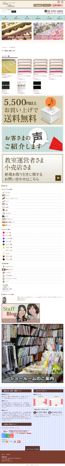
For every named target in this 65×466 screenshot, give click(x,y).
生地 (7, 204)
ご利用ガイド (16, 18)
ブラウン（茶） (9, 256)
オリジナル (8, 213)
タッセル (8, 192)
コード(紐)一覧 (12, 47)
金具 (7, 210)
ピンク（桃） (9, 235)
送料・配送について (9, 398)
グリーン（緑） (9, 244)
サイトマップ (6, 291)
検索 (14, 11)
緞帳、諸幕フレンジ (10, 222)
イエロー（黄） (9, 247)
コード (7, 201)
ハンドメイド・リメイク (11, 278)
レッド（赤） (9, 232)
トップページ (4, 47)
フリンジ (8, 195)
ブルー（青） (9, 241)
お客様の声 (37, 18)
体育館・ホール (9, 269)
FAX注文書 (5, 285)
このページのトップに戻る (32, 449)
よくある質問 (49, 18)
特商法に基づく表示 (7, 289)
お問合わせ (59, 18)
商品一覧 (27, 18)
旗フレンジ (8, 225)
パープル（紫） (9, 238)
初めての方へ (5, 18)
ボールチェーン (9, 219)
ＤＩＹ (7, 281)
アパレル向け (9, 275)
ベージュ (8, 253)
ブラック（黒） (9, 259)
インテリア (8, 272)
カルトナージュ (9, 266)
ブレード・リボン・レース (12, 198)
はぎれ (7, 207)
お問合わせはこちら (21, 299)
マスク (7, 216)
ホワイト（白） (9, 250)
